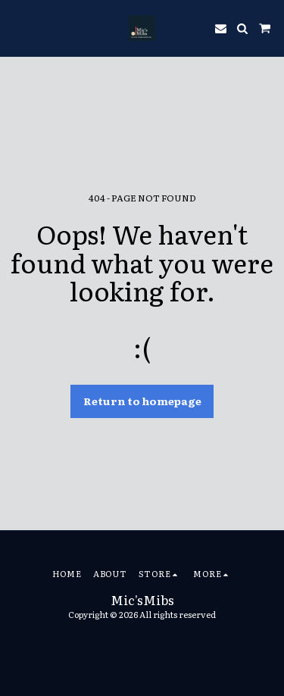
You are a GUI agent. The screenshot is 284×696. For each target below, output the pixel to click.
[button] (17, 28)
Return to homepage (142, 400)
